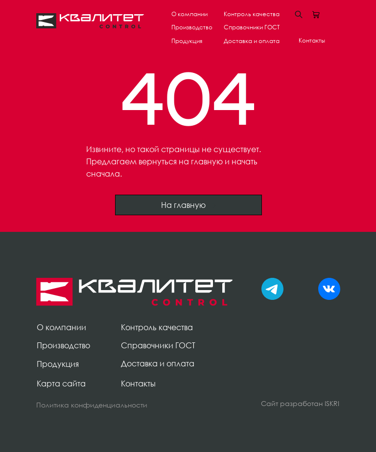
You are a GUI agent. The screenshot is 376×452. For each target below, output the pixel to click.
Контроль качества (252, 14)
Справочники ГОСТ (252, 27)
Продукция (186, 41)
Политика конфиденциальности (91, 405)
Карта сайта (61, 383)
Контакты (312, 40)
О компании (189, 14)
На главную (188, 205)
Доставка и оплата (252, 41)
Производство (191, 27)
